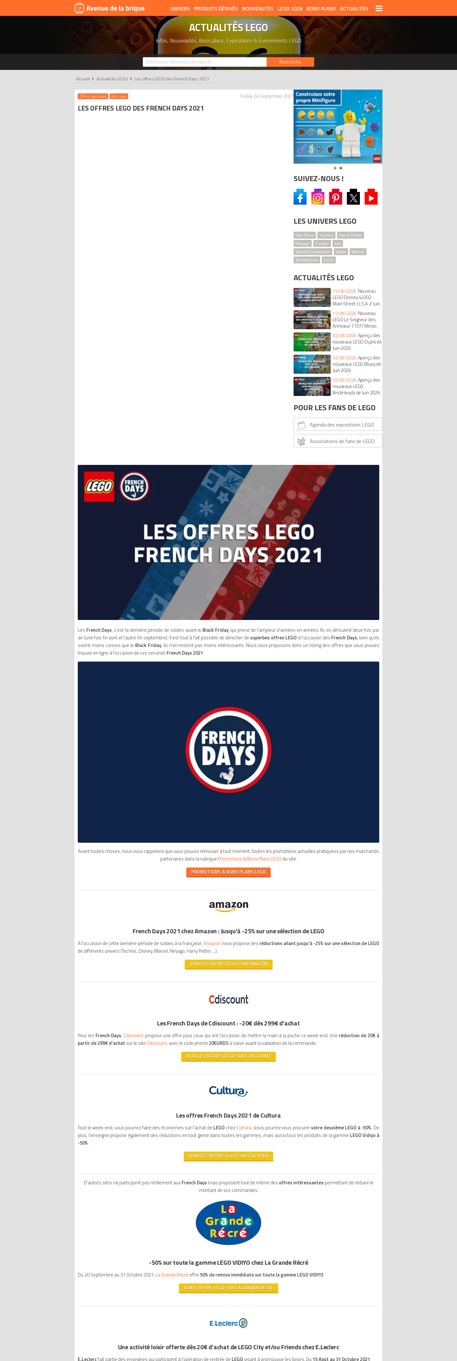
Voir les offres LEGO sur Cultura (180, 742)
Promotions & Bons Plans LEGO (226, 1054)
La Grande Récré (175, 861)
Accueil (83, 78)
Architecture (306, 259)
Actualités (354, 8)
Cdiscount (135, 606)
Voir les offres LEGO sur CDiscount (180, 634)
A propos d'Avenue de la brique (157, 1170)
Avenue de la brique (109, 8)
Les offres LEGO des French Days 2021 (172, 78)
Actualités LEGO (112, 78)
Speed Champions (312, 251)
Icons (329, 259)
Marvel (358, 251)
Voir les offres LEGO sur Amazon (180, 535)
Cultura (244, 706)
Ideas (341, 251)
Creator (322, 243)
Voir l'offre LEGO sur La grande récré (180, 881)
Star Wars (304, 235)
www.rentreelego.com (101, 991)
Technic (326, 235)
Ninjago (302, 243)
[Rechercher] (290, 62)
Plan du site (297, 1170)
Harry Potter (350, 235)
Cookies (270, 1170)
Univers (180, 8)
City (337, 243)
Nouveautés (258, 8)
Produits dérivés (216, 8)
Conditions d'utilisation (227, 1170)
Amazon (230, 506)
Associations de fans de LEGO (335, 441)
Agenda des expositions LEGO (335, 425)
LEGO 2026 (290, 8)
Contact (325, 1170)
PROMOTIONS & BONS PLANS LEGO (180, 435)
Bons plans (321, 8)
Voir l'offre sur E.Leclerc (180, 1004)
